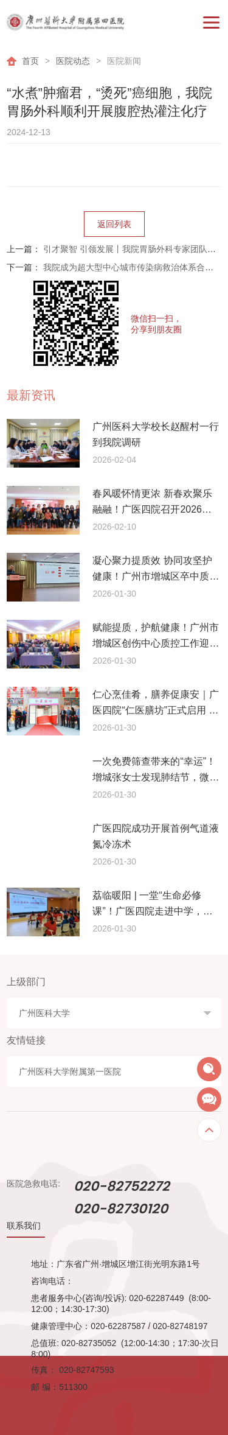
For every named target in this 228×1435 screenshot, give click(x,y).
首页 (30, 61)
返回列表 (114, 224)
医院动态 (73, 61)
